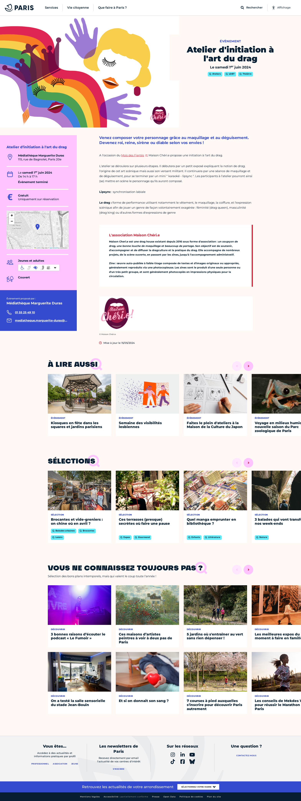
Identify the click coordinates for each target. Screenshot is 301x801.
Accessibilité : (126, 796)
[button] (38, 227)
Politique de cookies (191, 796)
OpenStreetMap (55, 248)
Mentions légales (90, 796)
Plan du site (214, 796)
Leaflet (37, 248)
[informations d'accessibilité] (39, 267)
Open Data (169, 796)
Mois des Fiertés (132, 155)
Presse (156, 796)
